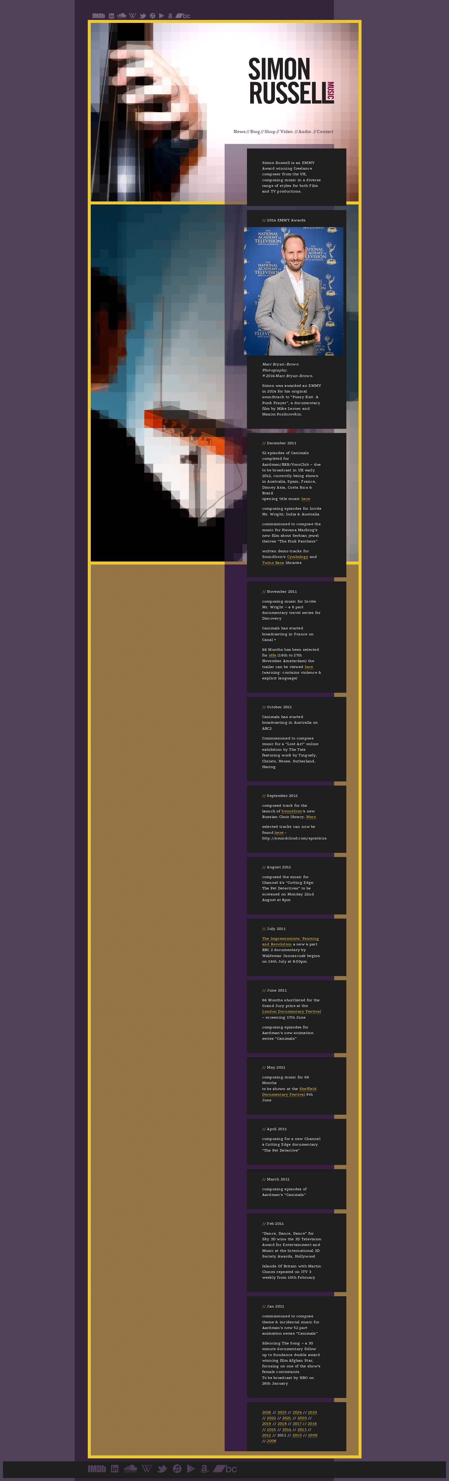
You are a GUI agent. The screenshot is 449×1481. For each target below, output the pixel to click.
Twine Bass (273, 563)
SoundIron (291, 811)
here (305, 499)
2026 (266, 1412)
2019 (266, 1423)
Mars (311, 817)
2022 (271, 1418)
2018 (282, 1423)
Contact (325, 131)
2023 (312, 1412)
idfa (272, 655)
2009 (312, 1435)
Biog (255, 131)
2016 (312, 1423)
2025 (282, 1412)
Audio (304, 131)
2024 (297, 1412)
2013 (302, 1429)
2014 (286, 1429)
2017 (297, 1423)
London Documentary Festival (291, 1011)
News (240, 131)
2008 (271, 1441)
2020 (302, 1418)
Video (286, 131)
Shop (270, 131)
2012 (266, 1435)
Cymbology (297, 557)
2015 (271, 1429)
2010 (297, 1435)
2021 (286, 1418)
